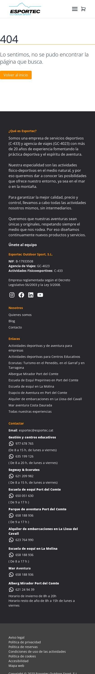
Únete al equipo (23, 244)
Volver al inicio (16, 75)
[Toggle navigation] (74, 9)
